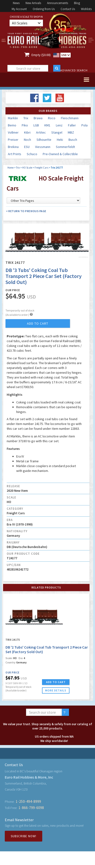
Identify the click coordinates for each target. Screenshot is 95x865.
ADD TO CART (56, 682)
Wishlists (86, 9)
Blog (77, 3)
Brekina (13, 147)
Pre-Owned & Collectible (60, 154)
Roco (51, 118)
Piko (25, 125)
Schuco (32, 154)
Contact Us (68, 9)
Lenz (59, 125)
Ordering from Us (44, 9)
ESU (27, 147)
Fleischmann (70, 118)
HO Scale (27, 167)
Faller (72, 125)
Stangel (56, 132)
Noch (27, 139)
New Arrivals (33, 3)
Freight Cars (41, 167)
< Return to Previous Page (26, 211)
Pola (84, 125)
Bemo (12, 125)
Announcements (57, 3)
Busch (73, 139)
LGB (36, 125)
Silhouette (44, 139)
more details (55, 690)
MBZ (71, 132)
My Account (19, 9)
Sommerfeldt (65, 147)
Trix (25, 118)
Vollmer (13, 132)
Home (10, 167)
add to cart (37, 323)
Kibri (27, 132)
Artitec (41, 132)
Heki (60, 139)
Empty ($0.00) (41, 55)
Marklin (13, 118)
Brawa (38, 118)
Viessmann (42, 147)
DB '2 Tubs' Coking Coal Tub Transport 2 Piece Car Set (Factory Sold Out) (46, 649)
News (16, 3)
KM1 (47, 125)
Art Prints (14, 154)
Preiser (13, 139)
